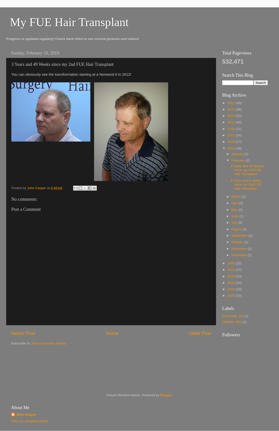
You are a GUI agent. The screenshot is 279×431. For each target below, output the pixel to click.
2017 (231, 135)
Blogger (166, 395)
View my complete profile (29, 421)
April (235, 203)
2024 (231, 289)
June (235, 216)
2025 (231, 295)
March (236, 196)
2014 (231, 116)
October (237, 242)
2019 (231, 148)
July (234, 222)
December (239, 255)
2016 (231, 129)
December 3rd (232, 316)
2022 (231, 276)
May (235, 210)
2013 (231, 109)
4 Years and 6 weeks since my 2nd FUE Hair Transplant (246, 184)
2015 (231, 122)
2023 (231, 283)
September (240, 235)
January (237, 154)
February (238, 160)
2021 (231, 269)
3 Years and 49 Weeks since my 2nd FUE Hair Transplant (247, 170)
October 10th (231, 322)
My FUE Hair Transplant (69, 22)
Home (112, 333)
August (237, 229)
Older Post (200, 333)
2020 (231, 263)
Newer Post (23, 333)
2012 (231, 103)
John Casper (26, 414)
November (239, 249)
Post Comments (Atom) (49, 343)
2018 (231, 142)
